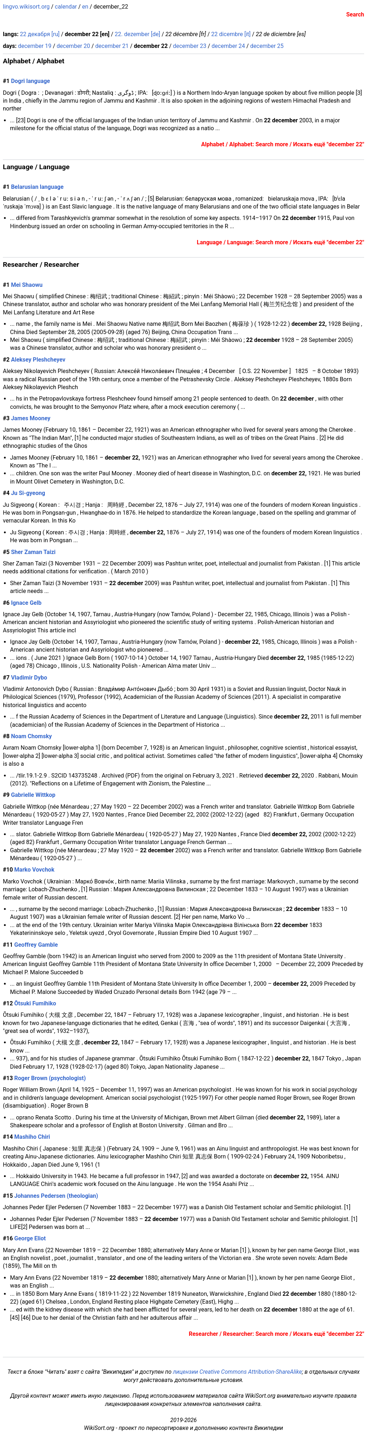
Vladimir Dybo (29, 677)
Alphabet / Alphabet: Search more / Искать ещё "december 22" (282, 144)
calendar (66, 6)
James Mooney (31, 418)
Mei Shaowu (27, 284)
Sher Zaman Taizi (33, 552)
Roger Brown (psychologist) (50, 1078)
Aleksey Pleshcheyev (38, 359)
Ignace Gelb (26, 602)
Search (355, 14)
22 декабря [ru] (40, 34)
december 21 (112, 46)
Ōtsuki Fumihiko (35, 1003)
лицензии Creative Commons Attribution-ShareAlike (237, 1371)
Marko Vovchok (34, 869)
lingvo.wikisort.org (26, 6)
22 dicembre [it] (231, 34)
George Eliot (30, 1238)
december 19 (34, 46)
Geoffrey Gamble (36, 944)
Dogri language (30, 81)
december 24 (228, 46)
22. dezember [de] (137, 34)
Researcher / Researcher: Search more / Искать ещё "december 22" (276, 1333)
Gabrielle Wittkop (33, 794)
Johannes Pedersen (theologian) (56, 1195)
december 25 (266, 46)
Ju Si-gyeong (28, 493)
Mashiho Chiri (32, 1136)
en (85, 6)
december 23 (189, 46)
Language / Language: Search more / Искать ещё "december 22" (280, 242)
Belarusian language (37, 186)
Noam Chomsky (31, 736)
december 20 (73, 46)
